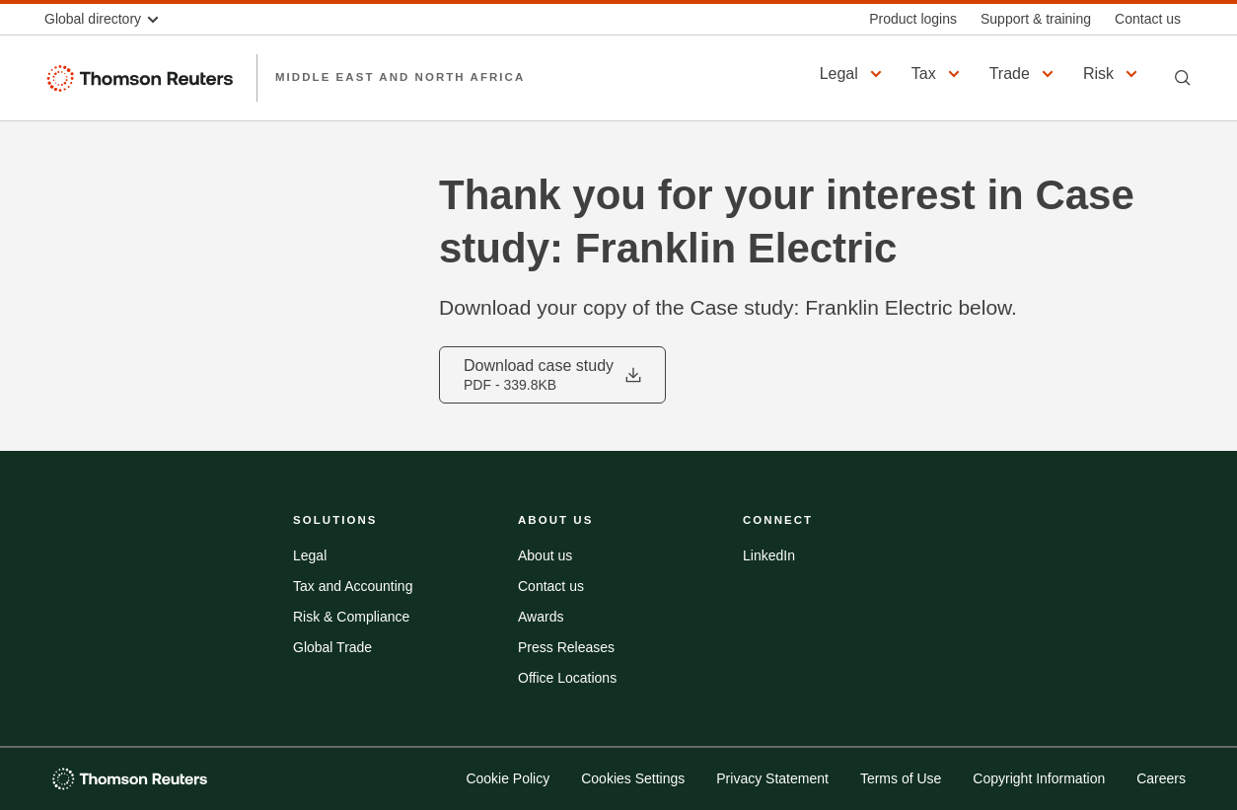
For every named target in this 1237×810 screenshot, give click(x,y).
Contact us (551, 586)
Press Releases (566, 647)
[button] (110, 19)
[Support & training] (1036, 19)
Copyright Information (1039, 778)
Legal (310, 555)
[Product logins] (913, 19)
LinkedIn (769, 555)
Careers (1161, 778)
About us (545, 555)
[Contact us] (1148, 19)
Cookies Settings (633, 778)
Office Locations (567, 678)
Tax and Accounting (352, 586)
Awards (540, 617)
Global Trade (332, 647)
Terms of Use (900, 778)
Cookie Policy (507, 778)
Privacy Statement (772, 778)
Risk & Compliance (351, 617)
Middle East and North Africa (400, 77)
